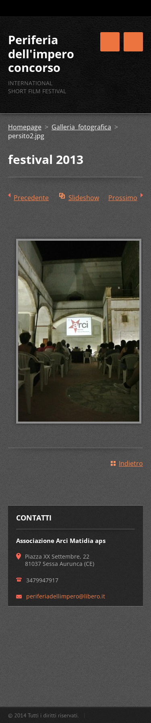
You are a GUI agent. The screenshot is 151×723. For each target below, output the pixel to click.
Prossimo (122, 197)
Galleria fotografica (81, 127)
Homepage (24, 127)
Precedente (31, 197)
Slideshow (83, 197)
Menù (133, 41)
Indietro (131, 463)
